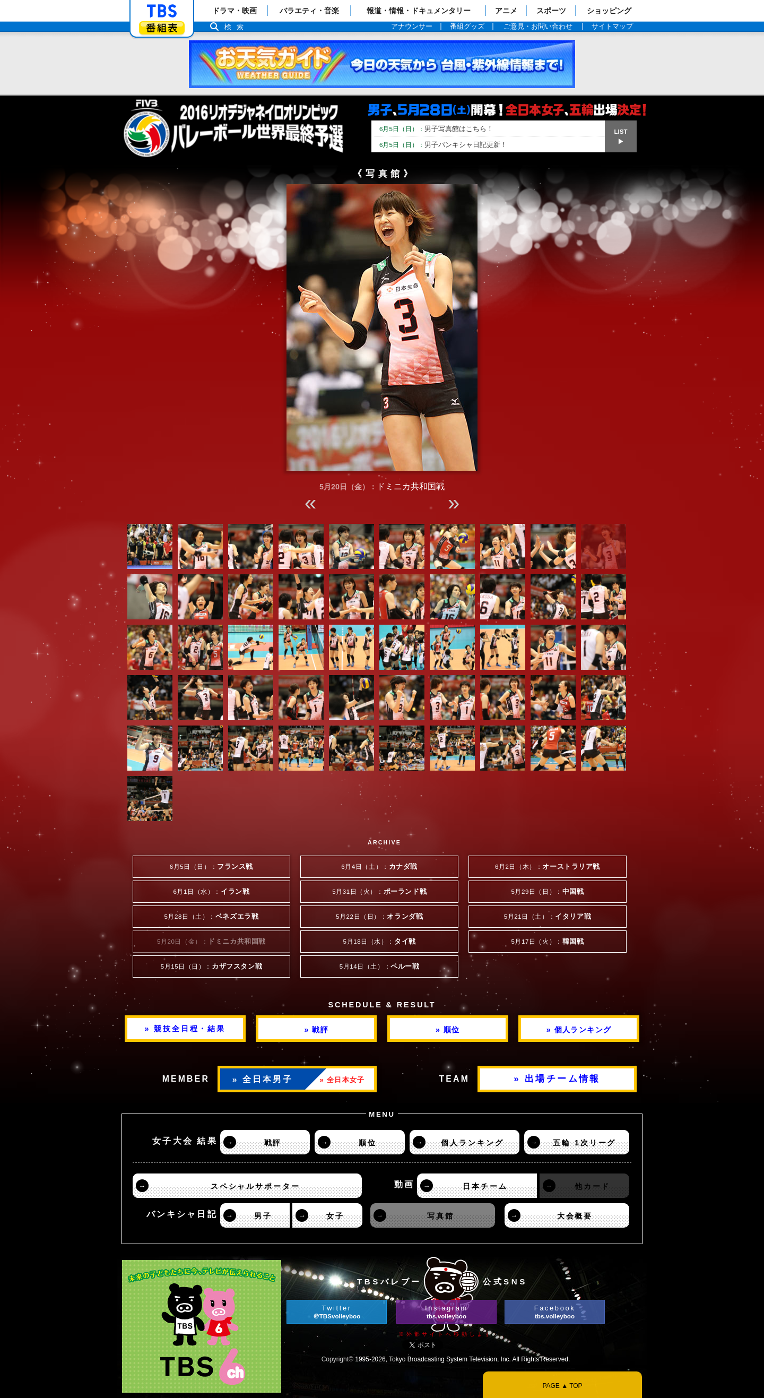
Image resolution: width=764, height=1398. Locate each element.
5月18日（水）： (379, 941)
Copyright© (337, 1359)
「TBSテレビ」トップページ (162, 11)
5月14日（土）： (380, 966)
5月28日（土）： (211, 916)
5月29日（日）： (547, 891)
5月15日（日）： (211, 966)
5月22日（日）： (379, 916)
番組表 (162, 27)
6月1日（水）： (211, 891)
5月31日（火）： (379, 891)
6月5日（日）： (211, 866)
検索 (236, 27)
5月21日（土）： (547, 916)
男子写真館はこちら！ (436, 129)
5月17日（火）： (547, 941)
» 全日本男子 (262, 1079)
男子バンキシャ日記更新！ (443, 145)
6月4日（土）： (379, 866)
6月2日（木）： (547, 866)
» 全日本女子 (342, 1080)
